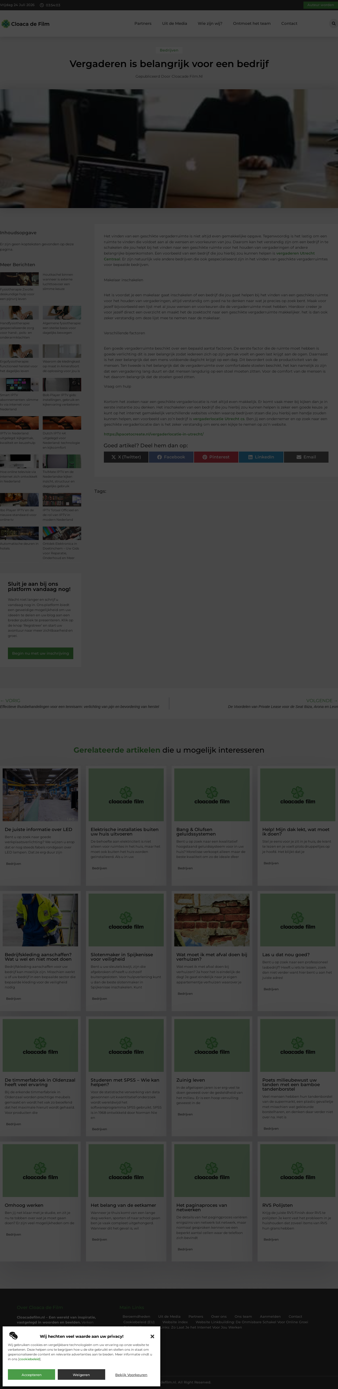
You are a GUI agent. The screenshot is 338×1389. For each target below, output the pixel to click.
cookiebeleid (29, 1359)
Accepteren (32, 1375)
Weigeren (81, 1375)
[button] (152, 1336)
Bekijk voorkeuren (131, 1375)
